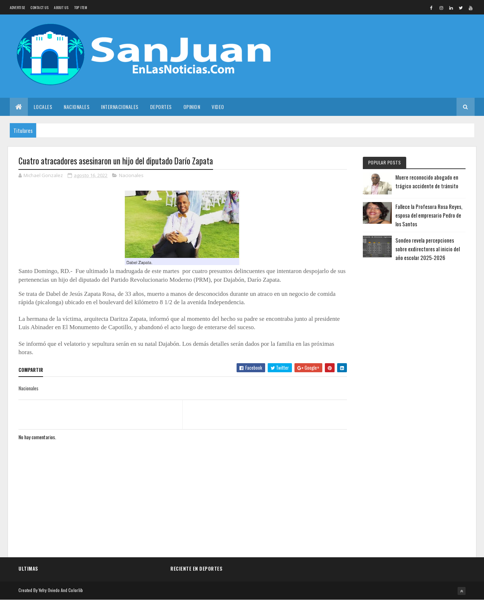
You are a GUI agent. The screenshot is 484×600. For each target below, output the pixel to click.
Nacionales (76, 106)
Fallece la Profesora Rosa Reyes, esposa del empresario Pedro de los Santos (428, 215)
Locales (43, 106)
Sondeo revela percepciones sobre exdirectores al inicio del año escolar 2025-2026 (427, 248)
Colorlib (75, 590)
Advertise (17, 7)
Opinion (191, 106)
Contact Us (39, 7)
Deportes (161, 106)
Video (218, 106)
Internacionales (120, 106)
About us (61, 7)
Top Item (80, 7)
